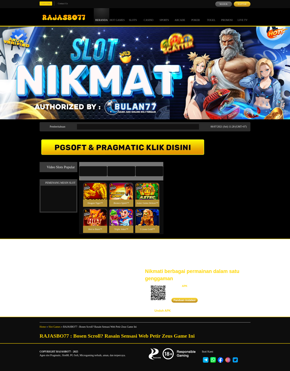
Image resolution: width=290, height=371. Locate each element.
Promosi (227, 16)
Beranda (101, 16)
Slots (133, 16)
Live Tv (243, 16)
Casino (148, 16)
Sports (164, 16)
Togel (211, 16)
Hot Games (117, 16)
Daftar (242, 4)
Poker (195, 16)
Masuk (223, 4)
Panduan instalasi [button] (184, 300)
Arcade (180, 16)
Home (43, 326)
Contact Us (63, 3)
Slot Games (54, 326)
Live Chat (45, 3)
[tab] (93, 171)
